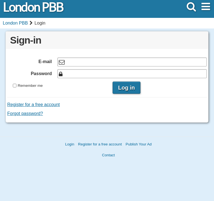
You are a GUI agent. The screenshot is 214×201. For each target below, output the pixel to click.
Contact (108, 155)
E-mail (45, 61)
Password (41, 73)
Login (69, 144)
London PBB (33, 7)
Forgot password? (25, 113)
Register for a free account (33, 104)
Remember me (30, 85)
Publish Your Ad (139, 144)
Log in (126, 88)
